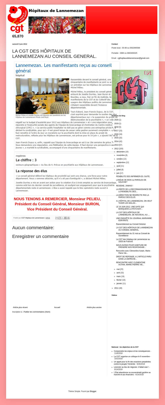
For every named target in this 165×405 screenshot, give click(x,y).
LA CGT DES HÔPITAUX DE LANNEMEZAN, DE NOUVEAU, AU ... (133, 213)
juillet (119, 170)
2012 (116, 149)
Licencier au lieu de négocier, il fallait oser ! (131, 367)
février (119, 280)
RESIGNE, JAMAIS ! (124, 186)
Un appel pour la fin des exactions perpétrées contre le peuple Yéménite (132, 363)
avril (118, 273)
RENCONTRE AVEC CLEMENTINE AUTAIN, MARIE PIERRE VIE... (130, 263)
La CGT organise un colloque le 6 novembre (132, 356)
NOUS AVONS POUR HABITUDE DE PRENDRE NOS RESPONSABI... (131, 246)
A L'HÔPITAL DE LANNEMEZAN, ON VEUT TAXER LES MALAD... (134, 202)
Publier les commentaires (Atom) (37, 312)
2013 (116, 145)
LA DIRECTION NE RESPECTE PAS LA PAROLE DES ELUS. (132, 196)
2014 (116, 141)
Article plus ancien (94, 307)
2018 (116, 127)
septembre (121, 162)
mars (119, 276)
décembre (121, 152)
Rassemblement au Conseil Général (131, 224)
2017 (116, 131)
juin (118, 173)
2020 (116, 120)
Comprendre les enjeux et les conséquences (132, 351)
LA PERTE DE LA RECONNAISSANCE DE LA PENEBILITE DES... (133, 190)
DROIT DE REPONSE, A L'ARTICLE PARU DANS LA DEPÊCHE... (133, 258)
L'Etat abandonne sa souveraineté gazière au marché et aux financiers (132, 373)
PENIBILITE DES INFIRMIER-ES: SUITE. (133, 176)
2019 (116, 123)
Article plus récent (20, 307)
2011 (116, 288)
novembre (121, 155)
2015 (116, 138)
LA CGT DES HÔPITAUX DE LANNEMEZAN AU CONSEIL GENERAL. (134, 229)
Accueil (57, 307)
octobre (120, 159)
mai (118, 269)
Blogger (93, 391)
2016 (116, 134)
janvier (120, 283)
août (119, 166)
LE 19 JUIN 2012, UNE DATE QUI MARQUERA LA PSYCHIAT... (130, 208)
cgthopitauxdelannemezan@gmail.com (133, 58)
